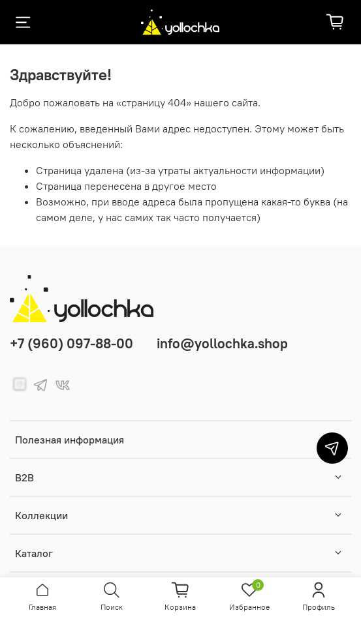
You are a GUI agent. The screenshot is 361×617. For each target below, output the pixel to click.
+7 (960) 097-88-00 (71, 343)
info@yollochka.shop (222, 343)
